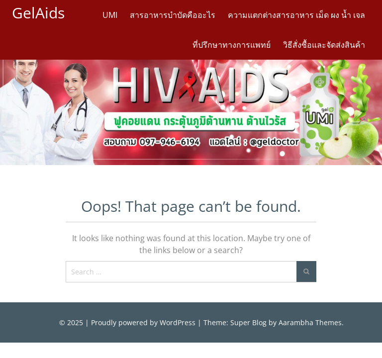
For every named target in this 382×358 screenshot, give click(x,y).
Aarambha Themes (310, 322)
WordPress (177, 322)
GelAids (38, 12)
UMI (109, 14)
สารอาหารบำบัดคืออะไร (172, 14)
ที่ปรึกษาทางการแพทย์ (231, 44)
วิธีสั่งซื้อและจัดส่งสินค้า (324, 44)
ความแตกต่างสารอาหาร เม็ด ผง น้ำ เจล (296, 14)
